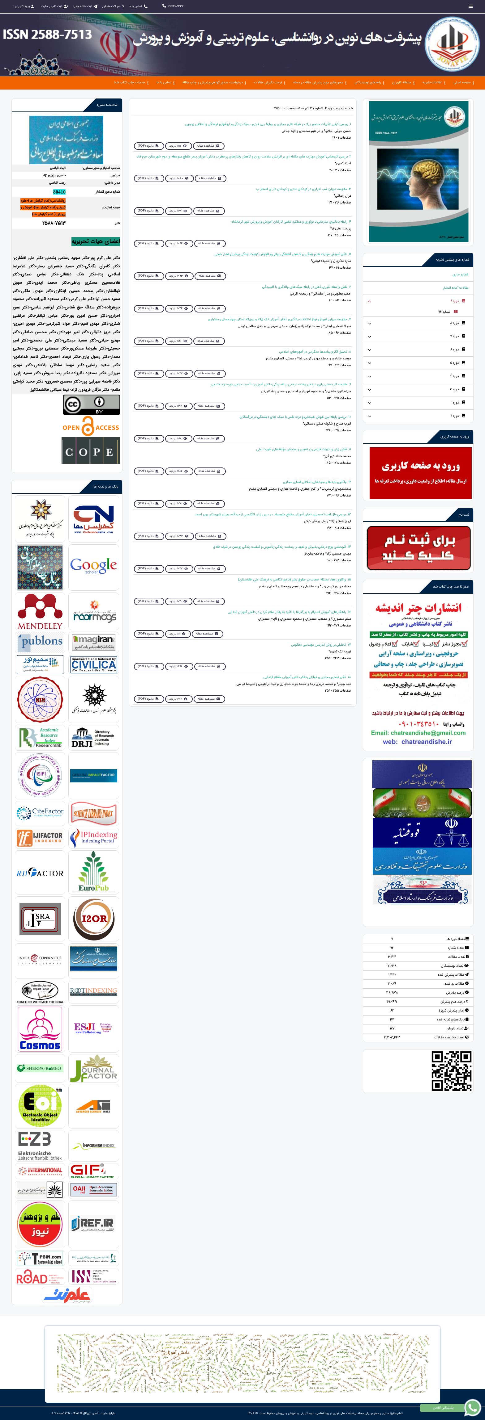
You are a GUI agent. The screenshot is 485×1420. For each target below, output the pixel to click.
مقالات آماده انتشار (456, 288)
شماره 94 (447, 312)
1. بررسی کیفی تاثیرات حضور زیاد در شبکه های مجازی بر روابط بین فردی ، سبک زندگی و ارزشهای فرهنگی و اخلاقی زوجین (268, 124)
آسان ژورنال (90, 1413)
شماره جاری (461, 274)
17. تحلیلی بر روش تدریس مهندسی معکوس (321, 644)
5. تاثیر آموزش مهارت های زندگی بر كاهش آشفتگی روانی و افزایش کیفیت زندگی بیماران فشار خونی (283, 254)
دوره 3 (457, 389)
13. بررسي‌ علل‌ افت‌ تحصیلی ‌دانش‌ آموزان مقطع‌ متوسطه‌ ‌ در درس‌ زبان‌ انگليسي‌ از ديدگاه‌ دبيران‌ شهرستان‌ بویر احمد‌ (273, 514)
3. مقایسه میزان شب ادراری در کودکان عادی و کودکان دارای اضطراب (303, 189)
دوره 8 (457, 323)
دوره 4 (457, 376)
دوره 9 (458, 301)
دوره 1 (458, 416)
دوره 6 (457, 349)
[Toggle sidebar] (470, 6)
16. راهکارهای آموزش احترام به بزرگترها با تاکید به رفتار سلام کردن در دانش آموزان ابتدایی (289, 612)
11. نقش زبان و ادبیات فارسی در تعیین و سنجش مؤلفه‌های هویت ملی (303, 449)
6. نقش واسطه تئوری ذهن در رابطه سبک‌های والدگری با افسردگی (306, 287)
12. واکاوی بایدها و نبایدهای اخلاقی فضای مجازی (317, 482)
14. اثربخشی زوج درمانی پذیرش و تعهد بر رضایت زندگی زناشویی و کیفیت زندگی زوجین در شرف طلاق (282, 547)
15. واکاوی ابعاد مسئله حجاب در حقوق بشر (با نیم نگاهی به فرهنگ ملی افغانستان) (294, 579)
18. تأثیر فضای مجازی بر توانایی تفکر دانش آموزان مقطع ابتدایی (307, 677)
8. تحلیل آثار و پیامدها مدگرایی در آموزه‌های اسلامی (315, 351)
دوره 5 (457, 363)
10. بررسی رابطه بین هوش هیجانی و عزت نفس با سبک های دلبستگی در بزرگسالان (295, 417)
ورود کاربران (23, 6)
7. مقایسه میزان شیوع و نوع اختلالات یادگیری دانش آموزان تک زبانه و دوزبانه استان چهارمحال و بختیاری (279, 319)
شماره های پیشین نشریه (453, 259)
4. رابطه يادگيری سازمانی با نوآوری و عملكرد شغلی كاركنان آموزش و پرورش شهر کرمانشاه (291, 221)
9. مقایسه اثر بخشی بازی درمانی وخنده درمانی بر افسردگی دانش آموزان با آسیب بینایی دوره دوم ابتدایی (281, 384)
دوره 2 (458, 402)
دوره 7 (457, 336)
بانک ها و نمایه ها (105, 486)
